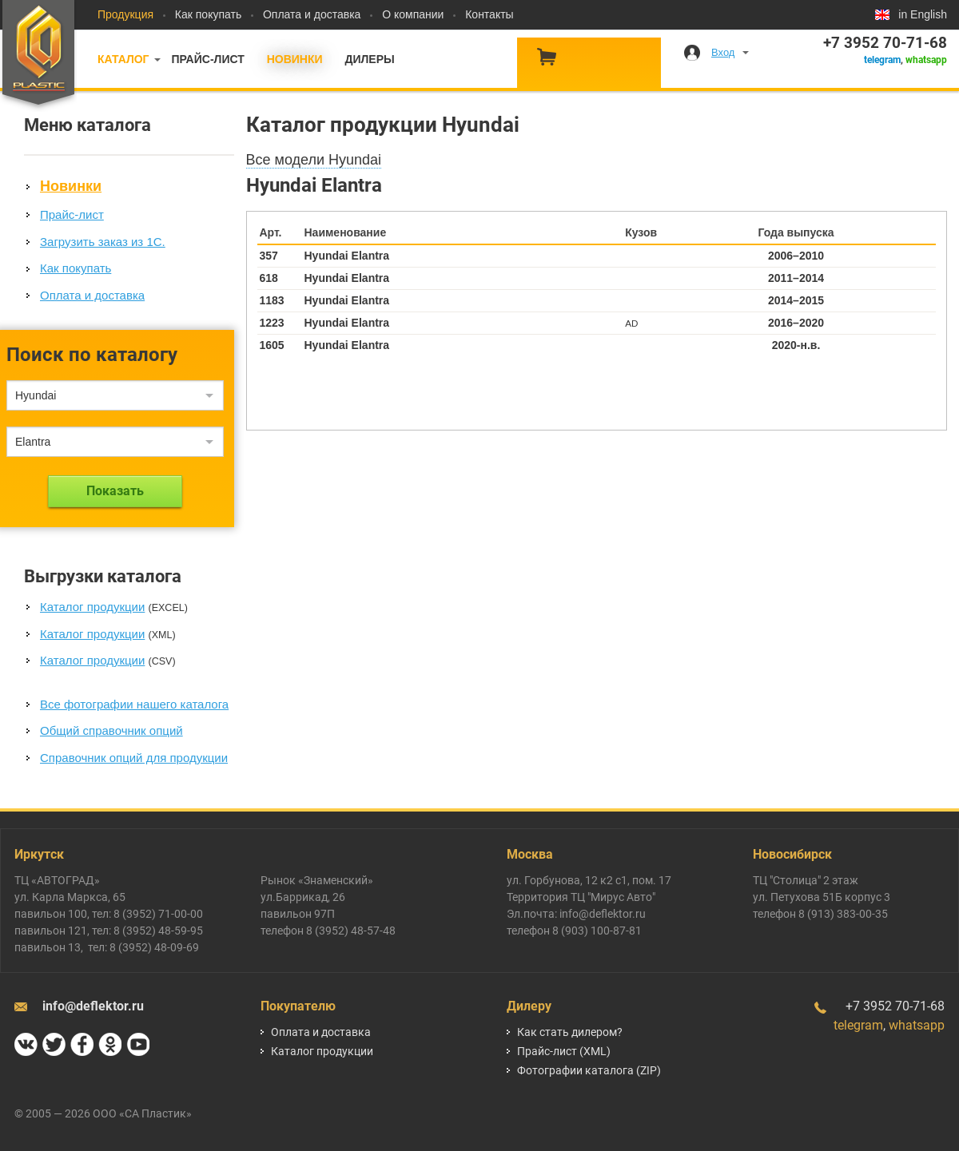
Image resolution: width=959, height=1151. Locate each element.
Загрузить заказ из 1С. (102, 241)
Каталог (123, 59)
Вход (722, 52)
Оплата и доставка (311, 14)
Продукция (125, 14)
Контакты (489, 14)
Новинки (295, 59)
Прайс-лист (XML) (564, 1051)
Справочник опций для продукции (134, 757)
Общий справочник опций (111, 730)
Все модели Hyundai (314, 160)
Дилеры (369, 59)
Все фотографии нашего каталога (134, 704)
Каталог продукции (92, 606)
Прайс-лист (207, 59)
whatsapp (926, 59)
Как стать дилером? (570, 1032)
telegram (882, 59)
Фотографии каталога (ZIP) (589, 1070)
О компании (413, 14)
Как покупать (208, 14)
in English (922, 14)
